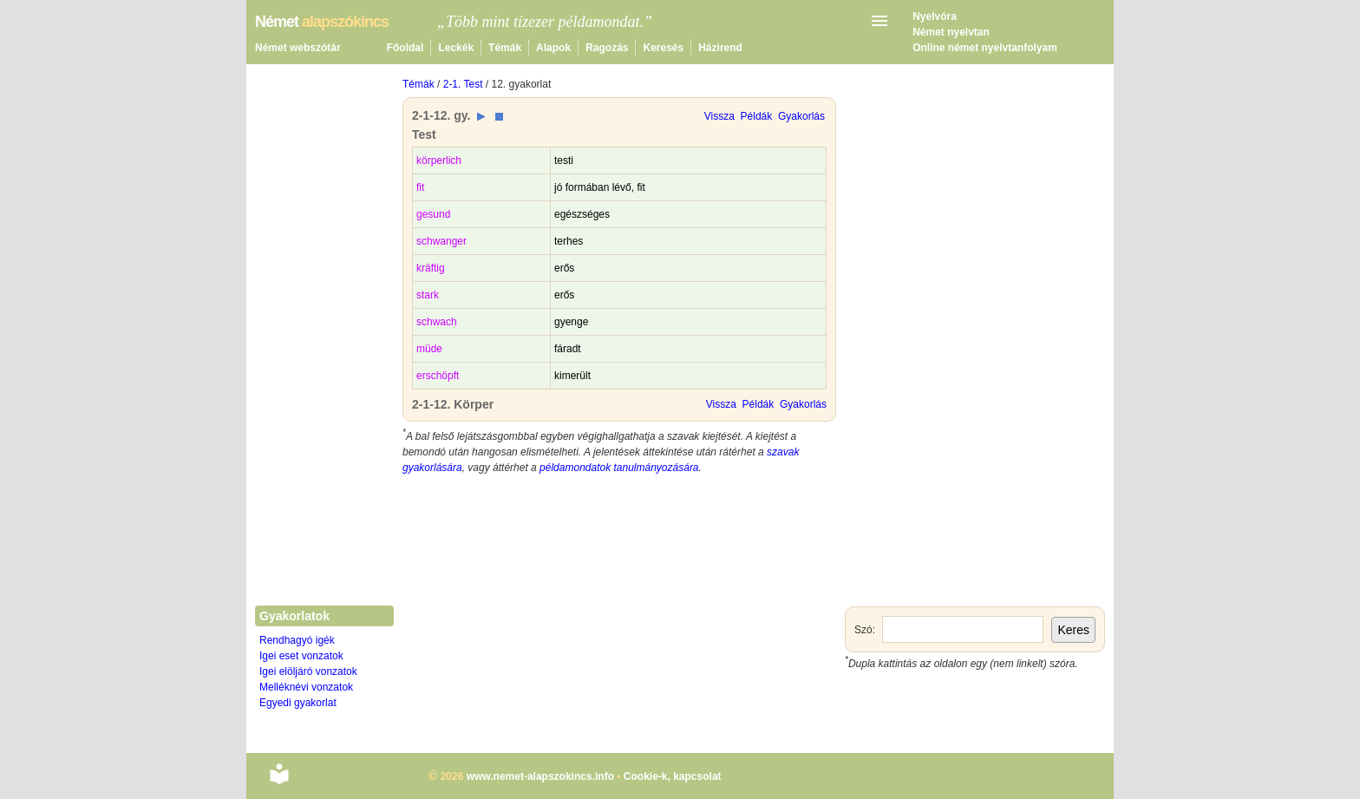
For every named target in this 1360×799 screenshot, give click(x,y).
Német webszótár (298, 48)
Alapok (553, 48)
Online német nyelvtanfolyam (984, 48)
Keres (1073, 630)
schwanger (441, 241)
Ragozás (606, 48)
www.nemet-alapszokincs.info (540, 776)
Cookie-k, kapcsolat (673, 776)
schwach (436, 322)
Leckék (456, 48)
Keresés (663, 48)
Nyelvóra (934, 16)
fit (420, 187)
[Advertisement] (619, 614)
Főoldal (405, 48)
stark (427, 295)
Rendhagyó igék (297, 640)
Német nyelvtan (951, 32)
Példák (757, 116)
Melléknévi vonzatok (306, 687)
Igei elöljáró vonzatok (308, 671)
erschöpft (437, 376)
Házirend (720, 48)
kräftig (430, 268)
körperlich (438, 160)
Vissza (719, 116)
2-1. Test (463, 84)
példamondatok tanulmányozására (618, 468)
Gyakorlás (801, 116)
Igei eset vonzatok (301, 656)
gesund (433, 214)
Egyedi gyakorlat (298, 703)
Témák (504, 48)
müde (429, 349)
